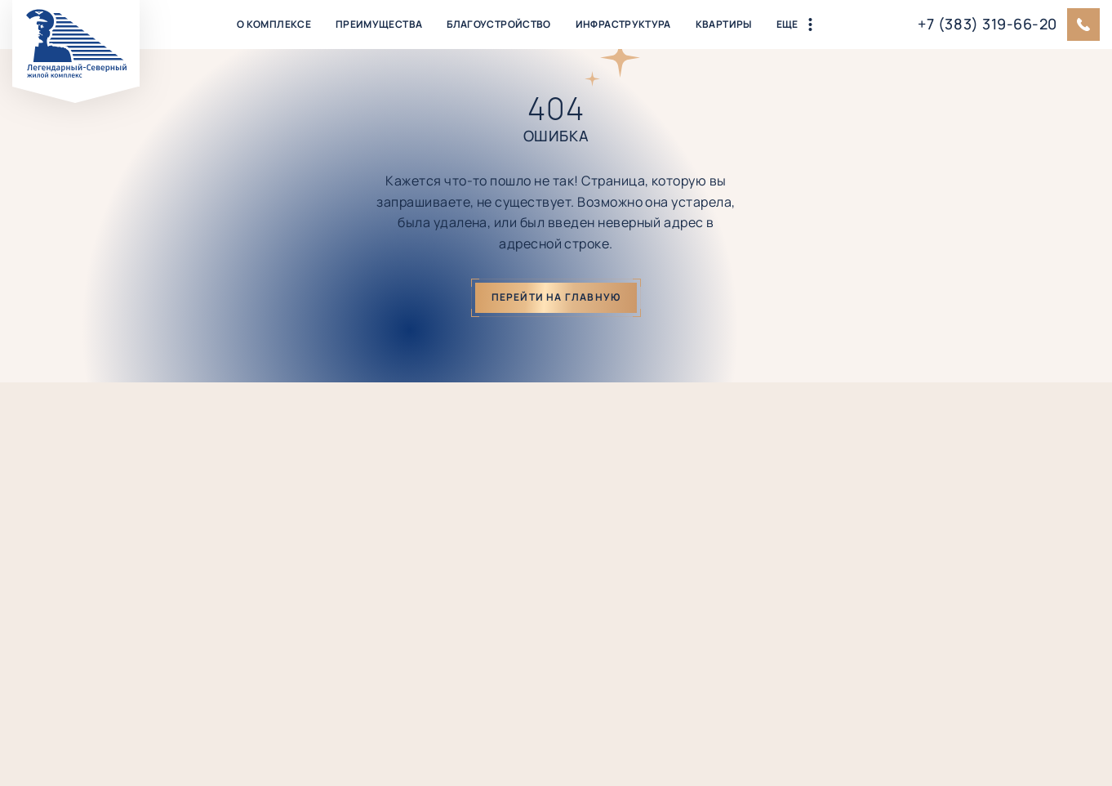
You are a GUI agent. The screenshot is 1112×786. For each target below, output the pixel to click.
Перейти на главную (556, 297)
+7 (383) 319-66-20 (987, 23)
